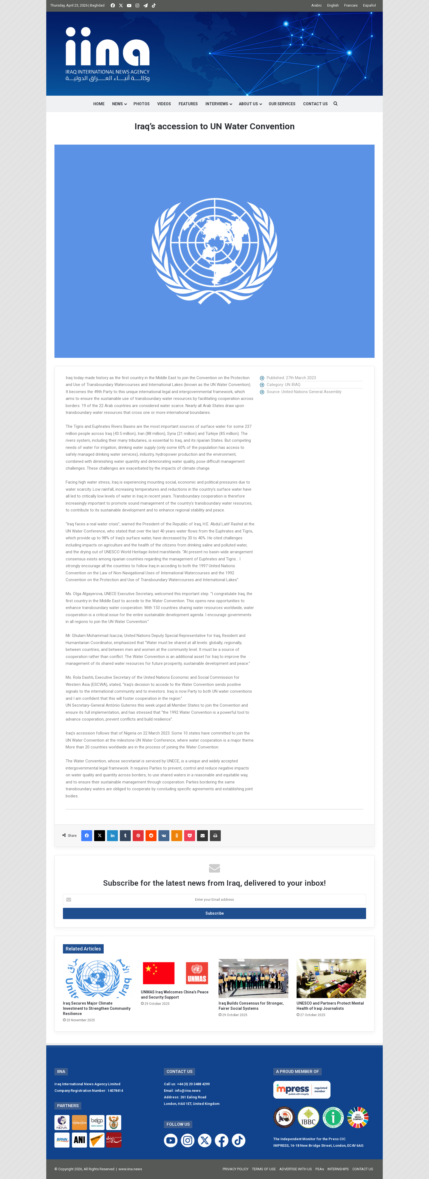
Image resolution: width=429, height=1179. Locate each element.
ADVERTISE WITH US (295, 1169)
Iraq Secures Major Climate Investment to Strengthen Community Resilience (97, 1008)
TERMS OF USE (264, 1169)
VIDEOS (164, 104)
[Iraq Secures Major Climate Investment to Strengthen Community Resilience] (98, 978)
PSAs (319, 1169)
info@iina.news (188, 1091)
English (333, 5)
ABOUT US (248, 104)
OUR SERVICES (282, 104)
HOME (99, 104)
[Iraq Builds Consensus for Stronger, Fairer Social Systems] (253, 978)
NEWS (117, 104)
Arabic (316, 5)
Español (369, 5)
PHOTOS (142, 104)
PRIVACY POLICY (235, 1169)
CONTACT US (315, 104)
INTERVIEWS (216, 104)
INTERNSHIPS (338, 1169)
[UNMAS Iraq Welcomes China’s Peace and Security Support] (176, 973)
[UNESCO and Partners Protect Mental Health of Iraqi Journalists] (331, 978)
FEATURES (188, 104)
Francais (351, 5)
